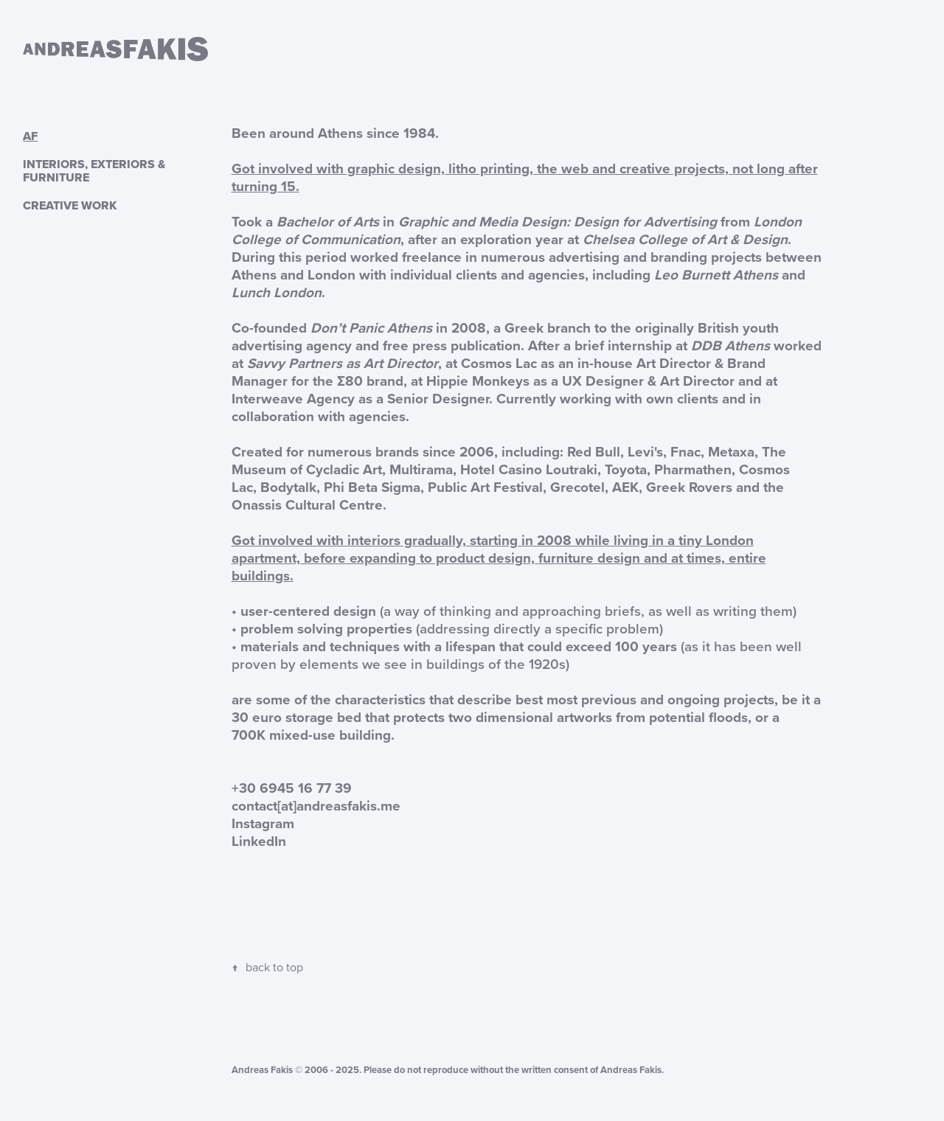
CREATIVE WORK (70, 205)
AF (30, 136)
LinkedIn (259, 840)
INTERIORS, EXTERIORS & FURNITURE (94, 171)
